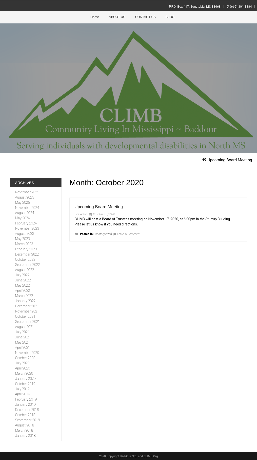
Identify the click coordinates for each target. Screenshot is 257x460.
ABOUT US (117, 17)
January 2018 (25, 435)
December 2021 (27, 306)
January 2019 (25, 404)
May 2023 (22, 238)
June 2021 (23, 337)
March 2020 (24, 373)
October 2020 (25, 357)
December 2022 (27, 254)
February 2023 (26, 249)
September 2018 (27, 420)
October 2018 (25, 414)
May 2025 (22, 202)
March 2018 (24, 430)
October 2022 (25, 259)
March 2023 (24, 243)
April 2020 (22, 368)
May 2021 (22, 342)
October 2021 (25, 316)
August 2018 (24, 425)
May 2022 (22, 285)
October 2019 (25, 383)
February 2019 (26, 399)
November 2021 (27, 311)
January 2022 (25, 300)
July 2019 (22, 388)
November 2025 (27, 192)
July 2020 (22, 363)
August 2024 (24, 212)
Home (94, 17)
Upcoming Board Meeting (108, 205)
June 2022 (23, 280)
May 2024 (22, 218)
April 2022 (22, 290)
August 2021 (24, 326)
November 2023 (27, 228)
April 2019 (22, 394)
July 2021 (22, 331)
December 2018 (27, 409)
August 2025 (24, 197)
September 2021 (27, 321)
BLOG (170, 17)
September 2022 (27, 264)
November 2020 (27, 352)
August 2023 (24, 233)
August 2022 (24, 269)
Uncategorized (102, 233)
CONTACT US (145, 17)
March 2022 (24, 295)
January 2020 (25, 378)
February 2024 (26, 223)
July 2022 (22, 274)
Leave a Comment (128, 233)
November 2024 (27, 207)
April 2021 (22, 347)
